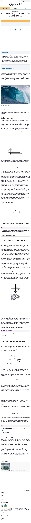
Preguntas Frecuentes (4, 502)
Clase (2, 495)
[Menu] (1, 1)
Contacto (2, 499)
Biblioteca (2, 492)
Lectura (15, 21)
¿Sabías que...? (5, 52)
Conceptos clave (5, 65)
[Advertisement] (15, 40)
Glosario (2, 494)
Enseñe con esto (15, 24)
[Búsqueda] (19, 1)
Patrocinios (2, 512)
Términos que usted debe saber (8, 68)
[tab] (10, 30)
